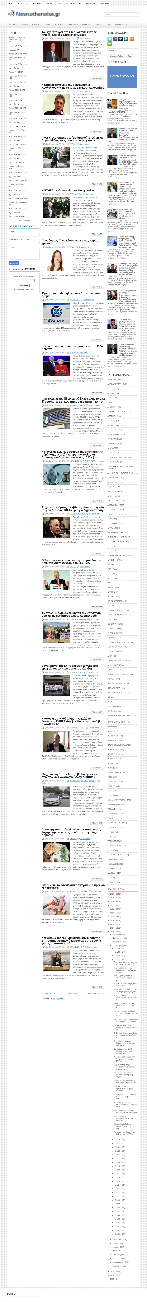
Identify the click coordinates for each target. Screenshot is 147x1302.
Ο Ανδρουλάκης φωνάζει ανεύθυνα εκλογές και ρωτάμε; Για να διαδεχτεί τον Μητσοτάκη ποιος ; (127, 324)
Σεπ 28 (118, 956)
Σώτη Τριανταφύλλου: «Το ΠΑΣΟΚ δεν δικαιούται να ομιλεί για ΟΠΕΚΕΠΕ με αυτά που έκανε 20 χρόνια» (128, 160)
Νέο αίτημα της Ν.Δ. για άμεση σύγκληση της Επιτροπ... (123, 1088)
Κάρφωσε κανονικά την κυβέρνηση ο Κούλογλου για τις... (125, 970)
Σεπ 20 (118, 1162)
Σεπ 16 (118, 1177)
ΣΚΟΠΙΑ (111, 786)
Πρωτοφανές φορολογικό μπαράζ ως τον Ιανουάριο (125, 1111)
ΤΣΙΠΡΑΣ (111, 827)
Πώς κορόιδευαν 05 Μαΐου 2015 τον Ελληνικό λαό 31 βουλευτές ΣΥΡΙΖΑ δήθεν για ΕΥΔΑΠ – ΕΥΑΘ (73, 400)
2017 (112, 928)
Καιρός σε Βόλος (15, 94)
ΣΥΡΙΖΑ (73, 39)
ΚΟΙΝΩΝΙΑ (59, 24)
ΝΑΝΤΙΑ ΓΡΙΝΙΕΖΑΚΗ (116, 683)
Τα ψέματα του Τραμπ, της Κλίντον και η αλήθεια (124, 1133)
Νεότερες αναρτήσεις (49, 993)
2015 (112, 1271)
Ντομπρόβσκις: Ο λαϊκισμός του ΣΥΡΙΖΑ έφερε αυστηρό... (125, 1096)
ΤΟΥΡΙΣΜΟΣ (112, 814)
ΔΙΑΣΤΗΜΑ (112, 496)
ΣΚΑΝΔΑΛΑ (112, 782)
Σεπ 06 (118, 1215)
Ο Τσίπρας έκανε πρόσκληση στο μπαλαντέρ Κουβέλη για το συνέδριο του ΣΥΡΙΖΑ (71, 561)
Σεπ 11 (118, 1196)
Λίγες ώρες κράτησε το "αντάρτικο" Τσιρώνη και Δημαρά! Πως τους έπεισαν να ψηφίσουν (72, 139)
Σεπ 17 (118, 1174)
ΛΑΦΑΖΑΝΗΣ (113, 670)
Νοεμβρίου (117, 938)
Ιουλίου (115, 1243)
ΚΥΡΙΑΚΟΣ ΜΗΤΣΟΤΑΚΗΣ (118, 642)
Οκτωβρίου (117, 942)
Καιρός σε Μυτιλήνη (17, 130)
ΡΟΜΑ (110, 768)
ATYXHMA (111, 868)
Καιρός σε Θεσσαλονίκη (18, 76)
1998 (112, 1279)
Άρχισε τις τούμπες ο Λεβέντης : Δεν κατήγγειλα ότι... (125, 1027)
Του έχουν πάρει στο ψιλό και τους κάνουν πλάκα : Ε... (125, 963)
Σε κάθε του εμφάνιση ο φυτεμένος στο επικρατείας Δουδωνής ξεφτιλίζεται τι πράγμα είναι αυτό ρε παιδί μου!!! (122, 135)
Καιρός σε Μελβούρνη (18, 202)
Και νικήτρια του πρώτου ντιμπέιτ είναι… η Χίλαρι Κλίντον (73, 347)
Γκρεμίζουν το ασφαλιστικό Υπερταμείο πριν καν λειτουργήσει (73, 886)
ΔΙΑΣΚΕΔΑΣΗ (23, 4)
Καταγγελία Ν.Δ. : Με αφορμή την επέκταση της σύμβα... (126, 1020)
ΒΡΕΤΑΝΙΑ (112, 443)
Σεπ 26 (118, 1140)
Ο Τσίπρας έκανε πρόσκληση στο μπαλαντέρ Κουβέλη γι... (125, 1035)
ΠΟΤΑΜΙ (111, 763)
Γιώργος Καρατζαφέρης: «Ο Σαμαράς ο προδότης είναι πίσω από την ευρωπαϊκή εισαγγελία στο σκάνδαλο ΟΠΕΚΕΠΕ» (122, 106)
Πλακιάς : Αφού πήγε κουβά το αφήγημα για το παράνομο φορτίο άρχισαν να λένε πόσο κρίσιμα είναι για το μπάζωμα (128, 269)
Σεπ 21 (118, 1158)
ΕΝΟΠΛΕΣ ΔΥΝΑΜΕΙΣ (116, 537)
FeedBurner (29, 290)
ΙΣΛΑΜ (91, 781)
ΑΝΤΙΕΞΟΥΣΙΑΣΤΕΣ (115, 411)
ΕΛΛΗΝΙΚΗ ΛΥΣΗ (114, 532)
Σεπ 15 (118, 1181)
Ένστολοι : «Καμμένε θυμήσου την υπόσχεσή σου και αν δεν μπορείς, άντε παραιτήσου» (71, 614)
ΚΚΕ (109, 619)
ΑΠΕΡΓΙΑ (111, 416)
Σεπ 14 (118, 1185)
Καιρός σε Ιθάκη (15, 148)
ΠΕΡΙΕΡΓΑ (111, 740)
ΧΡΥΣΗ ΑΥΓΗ (113, 859)
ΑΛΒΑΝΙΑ (111, 393)
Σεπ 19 (118, 1166)
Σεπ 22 (118, 1155)
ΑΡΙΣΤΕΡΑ (111, 430)
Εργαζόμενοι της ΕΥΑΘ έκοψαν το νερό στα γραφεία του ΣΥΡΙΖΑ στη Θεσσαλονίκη (70, 667)
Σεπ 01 (118, 1234)
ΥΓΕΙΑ (108, 24)
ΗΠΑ (72, 353)
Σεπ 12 (118, 1192)
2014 (112, 1275)
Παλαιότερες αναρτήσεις (96, 993)
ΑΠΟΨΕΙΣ (111, 421)
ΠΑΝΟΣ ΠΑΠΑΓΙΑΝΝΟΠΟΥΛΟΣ (120, 715)
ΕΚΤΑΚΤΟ (111, 519)
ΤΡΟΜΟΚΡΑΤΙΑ (76, 194)
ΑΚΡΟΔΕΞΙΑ (112, 389)
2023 (112, 905)
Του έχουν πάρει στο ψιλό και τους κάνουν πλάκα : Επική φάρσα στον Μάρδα (69, 33)
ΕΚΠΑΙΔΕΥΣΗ (104, 4)
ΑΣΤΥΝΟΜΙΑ (75, 300)
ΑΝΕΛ (110, 402)
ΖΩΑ (59, 4)
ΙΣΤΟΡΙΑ (111, 596)
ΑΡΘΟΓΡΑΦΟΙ (113, 425)
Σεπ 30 (118, 948)
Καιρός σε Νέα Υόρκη (17, 166)
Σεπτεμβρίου (117, 946)
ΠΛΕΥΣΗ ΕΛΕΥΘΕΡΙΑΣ (117, 745)
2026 (112, 894)
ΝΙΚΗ (109, 697)
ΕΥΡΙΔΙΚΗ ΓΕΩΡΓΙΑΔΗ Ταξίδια (120, 555)
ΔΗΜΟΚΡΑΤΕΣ (113, 462)
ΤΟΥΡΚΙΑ (111, 818)
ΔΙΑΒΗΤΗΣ (112, 487)
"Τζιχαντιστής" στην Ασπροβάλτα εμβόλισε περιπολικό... (124, 1067)
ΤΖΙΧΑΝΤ (111, 809)
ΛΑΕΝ (110, 656)
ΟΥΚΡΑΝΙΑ (112, 711)
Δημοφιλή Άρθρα (116, 56)
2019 (112, 920)
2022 (112, 909)
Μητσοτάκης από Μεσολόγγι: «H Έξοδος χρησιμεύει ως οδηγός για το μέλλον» (127, 214)
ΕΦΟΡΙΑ (73, 839)
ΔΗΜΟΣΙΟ (74, 405)
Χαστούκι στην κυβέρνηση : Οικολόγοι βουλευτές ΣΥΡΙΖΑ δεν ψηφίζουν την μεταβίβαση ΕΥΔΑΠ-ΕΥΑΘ (73, 721)
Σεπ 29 (118, 952)
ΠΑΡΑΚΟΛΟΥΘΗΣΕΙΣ (116, 722)
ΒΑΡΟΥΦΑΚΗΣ (113, 439)
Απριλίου (116, 1255)
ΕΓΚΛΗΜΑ (86, 24)
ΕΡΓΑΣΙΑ (73, 892)
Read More (97, 78)
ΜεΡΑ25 (111, 679)
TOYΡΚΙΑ (111, 882)
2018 (112, 924)
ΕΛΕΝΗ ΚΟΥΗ (113, 523)
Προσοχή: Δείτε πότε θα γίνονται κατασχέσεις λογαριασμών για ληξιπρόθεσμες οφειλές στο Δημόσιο (71, 832)
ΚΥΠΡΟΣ (111, 638)
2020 (112, 917)
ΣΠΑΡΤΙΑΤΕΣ (113, 791)
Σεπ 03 (118, 1226)
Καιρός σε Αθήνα (16, 40)
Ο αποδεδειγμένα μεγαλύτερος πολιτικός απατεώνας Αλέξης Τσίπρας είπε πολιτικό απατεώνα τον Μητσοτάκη (128, 350)
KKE (109, 878)
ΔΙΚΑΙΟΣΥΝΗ (73, 24)
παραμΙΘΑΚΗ (113, 727)
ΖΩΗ (109, 574)
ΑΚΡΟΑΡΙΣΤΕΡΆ (114, 384)
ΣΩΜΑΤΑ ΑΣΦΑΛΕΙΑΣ (73, 4)
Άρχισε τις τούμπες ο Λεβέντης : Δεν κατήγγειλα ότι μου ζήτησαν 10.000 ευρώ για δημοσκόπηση (73, 508)
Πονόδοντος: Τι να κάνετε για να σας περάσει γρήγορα (71, 241)
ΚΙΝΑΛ (110, 606)
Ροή (129, 56)
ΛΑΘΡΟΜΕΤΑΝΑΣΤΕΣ (116, 661)
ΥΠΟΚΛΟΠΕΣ (113, 841)
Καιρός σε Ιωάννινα (17, 112)
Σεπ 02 (118, 1230)
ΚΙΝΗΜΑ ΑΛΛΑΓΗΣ (115, 610)
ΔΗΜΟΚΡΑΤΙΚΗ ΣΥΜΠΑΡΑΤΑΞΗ (120, 473)
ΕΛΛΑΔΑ (97, 24)
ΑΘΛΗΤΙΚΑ (49, 4)
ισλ (108, 583)
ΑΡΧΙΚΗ (12, 24)
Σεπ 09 (118, 1204)
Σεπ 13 (118, 1189)
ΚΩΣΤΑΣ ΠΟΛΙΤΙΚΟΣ (116, 651)
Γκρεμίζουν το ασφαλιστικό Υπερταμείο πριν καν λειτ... (126, 1082)
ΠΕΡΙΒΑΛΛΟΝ (113, 736)
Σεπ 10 (118, 1200)
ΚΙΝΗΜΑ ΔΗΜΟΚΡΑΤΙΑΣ (117, 615)
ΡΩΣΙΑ (110, 777)
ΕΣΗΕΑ (110, 551)
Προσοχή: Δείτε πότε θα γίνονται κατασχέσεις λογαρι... (123, 1075)
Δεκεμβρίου (117, 934)
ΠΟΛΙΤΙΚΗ (24, 24)
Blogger (27, 221)
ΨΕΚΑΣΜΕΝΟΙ (113, 864)
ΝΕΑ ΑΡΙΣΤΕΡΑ (114, 688)
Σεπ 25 (118, 1143)
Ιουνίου (115, 1247)
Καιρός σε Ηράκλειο (17, 58)
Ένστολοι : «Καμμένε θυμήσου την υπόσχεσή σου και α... (124, 1043)
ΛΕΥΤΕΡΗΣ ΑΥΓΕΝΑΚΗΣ (118, 674)
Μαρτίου (116, 1258)
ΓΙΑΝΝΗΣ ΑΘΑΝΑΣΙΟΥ (116, 457)
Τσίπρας (111, 832)
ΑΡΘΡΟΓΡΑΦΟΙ (121, 24)
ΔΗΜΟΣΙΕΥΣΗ (113, 478)
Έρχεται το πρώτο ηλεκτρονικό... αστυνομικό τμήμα (71, 294)
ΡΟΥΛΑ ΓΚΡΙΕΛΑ (114, 772)
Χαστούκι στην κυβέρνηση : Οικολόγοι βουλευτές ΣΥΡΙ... (125, 1059)
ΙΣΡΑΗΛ (110, 592)
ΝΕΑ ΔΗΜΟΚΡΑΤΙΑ (77, 461)
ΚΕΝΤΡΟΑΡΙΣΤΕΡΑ (115, 601)
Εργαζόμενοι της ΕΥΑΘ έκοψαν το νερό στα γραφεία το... (123, 1051)
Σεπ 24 (118, 1147)
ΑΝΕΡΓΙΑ (111, 407)
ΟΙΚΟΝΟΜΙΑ (83, 892)
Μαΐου (115, 1251)
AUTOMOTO (36, 4)
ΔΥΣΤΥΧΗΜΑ (113, 505)
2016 (112, 932)
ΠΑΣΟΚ (110, 731)
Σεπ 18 (118, 1170)
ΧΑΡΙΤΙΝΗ (111, 850)
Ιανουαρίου (117, 1266)
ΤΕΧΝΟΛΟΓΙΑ (113, 804)
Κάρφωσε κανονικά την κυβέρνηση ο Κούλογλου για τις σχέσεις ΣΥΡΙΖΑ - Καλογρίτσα (73, 86)
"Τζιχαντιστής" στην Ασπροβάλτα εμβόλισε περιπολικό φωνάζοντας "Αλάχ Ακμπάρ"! (70, 775)
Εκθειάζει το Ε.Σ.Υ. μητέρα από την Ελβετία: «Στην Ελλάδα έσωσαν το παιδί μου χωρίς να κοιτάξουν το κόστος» (128, 188)
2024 (112, 901)
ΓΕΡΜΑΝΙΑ (112, 453)
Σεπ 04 (118, 1223)
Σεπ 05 (118, 1219)
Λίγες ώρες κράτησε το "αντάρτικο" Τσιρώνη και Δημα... (124, 978)
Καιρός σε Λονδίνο (16, 184)
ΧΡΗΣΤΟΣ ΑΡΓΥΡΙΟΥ (116, 855)
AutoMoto (111, 873)
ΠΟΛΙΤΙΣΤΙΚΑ (90, 4)
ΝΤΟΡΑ (110, 702)
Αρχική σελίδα (72, 993)
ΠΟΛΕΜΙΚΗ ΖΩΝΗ (115, 750)
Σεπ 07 (118, 1211)
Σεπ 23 (118, 1151)
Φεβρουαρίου (118, 1262)
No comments (85, 39)
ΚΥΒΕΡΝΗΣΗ (113, 633)
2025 (112, 898)
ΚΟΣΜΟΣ (47, 24)
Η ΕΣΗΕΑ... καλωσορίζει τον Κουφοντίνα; (68, 190)
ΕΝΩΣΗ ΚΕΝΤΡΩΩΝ (78, 514)
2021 (112, 913)
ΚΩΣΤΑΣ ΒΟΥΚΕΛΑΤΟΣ (117, 647)
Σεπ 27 (118, 959)
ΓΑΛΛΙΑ (110, 448)
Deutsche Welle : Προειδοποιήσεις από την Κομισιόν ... (125, 1118)
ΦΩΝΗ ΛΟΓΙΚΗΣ (114, 846)
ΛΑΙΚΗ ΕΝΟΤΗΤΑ (114, 665)
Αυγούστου (117, 1240)
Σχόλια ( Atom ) (58, 999)
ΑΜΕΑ (11, 4)
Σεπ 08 (118, 1207)
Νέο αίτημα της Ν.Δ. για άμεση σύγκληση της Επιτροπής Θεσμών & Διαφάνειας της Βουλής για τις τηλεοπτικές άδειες (72, 940)
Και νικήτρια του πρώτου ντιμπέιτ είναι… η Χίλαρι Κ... (124, 1005)
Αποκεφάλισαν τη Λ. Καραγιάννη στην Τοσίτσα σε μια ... (125, 1104)
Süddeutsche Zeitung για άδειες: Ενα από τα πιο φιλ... (124, 1126)
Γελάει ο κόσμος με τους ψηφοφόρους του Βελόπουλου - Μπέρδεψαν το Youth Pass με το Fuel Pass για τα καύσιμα (128, 242)
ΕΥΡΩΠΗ (35, 24)
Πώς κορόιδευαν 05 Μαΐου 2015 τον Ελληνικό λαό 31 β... (125, 1013)
